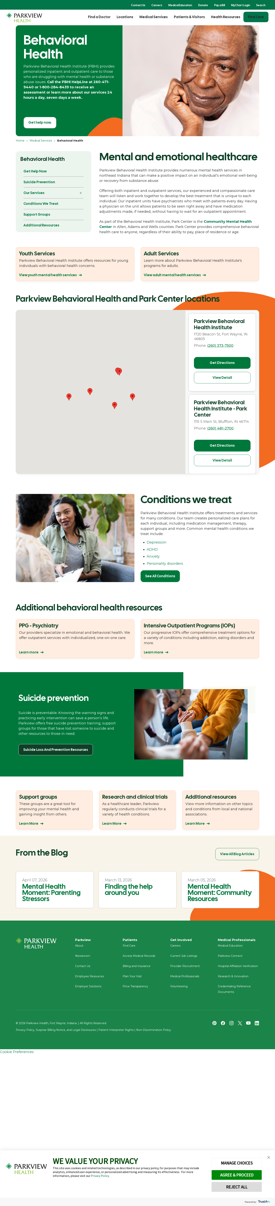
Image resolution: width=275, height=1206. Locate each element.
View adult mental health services (172, 275)
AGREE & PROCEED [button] (236, 1175)
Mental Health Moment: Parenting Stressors (51, 892)
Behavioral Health (42, 158)
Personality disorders (165, 563)
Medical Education (180, 5)
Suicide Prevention (39, 182)
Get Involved (181, 940)
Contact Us (138, 5)
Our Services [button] (33, 193)
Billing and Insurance (136, 968)
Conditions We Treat (40, 203)
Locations (125, 17)
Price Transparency (135, 988)
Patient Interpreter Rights (116, 1032)
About (79, 947)
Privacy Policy (100, 1176)
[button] (114, 405)
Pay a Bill (219, 5)
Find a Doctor (99, 17)
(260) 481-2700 (220, 425)
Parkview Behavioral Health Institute (219, 324)
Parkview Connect (230, 958)
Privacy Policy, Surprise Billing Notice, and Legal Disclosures (56, 1032)
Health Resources (225, 17)
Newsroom (82, 958)
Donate (203, 5)
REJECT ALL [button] (236, 1187)
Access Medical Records (139, 958)
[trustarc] (264, 1202)
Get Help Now (35, 171)
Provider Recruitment (185, 968)
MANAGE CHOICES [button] (237, 1163)
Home (20, 140)
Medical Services (153, 17)
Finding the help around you (129, 889)
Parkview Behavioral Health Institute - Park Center (220, 405)
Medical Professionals (184, 978)
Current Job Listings (183, 958)
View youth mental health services (48, 275)
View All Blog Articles (237, 854)
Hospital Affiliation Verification (238, 968)
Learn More (28, 823)
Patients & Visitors (189, 17)
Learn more (29, 652)
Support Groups (36, 214)
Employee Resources (89, 978)
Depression (156, 542)
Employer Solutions (88, 988)
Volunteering (179, 988)
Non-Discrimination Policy (153, 1032)
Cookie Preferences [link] (17, 1054)
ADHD (152, 549)
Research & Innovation (233, 978)
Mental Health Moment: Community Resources (220, 892)
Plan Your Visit (132, 978)
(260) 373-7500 (220, 345)
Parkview (83, 940)
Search (260, 5)
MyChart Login (240, 5)
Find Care (256, 17)
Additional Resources (41, 225)
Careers (156, 5)
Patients (130, 940)
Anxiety (153, 556)
